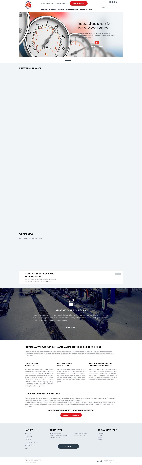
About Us (61, 10)
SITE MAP (68, 446)
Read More (71, 327)
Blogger (100, 439)
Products (44, 10)
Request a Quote (79, 3)
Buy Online (52, 10)
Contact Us (83, 10)
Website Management (31, 462)
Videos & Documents (72, 10)
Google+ (100, 437)
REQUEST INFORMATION (71, 415)
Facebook (100, 433)
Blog (90, 10)
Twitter (100, 435)
